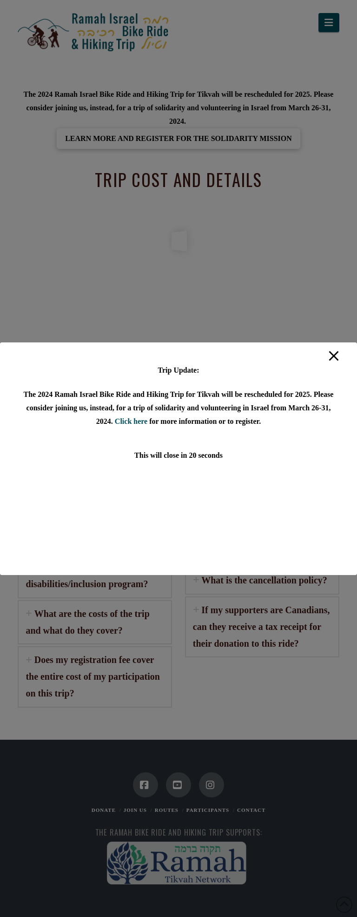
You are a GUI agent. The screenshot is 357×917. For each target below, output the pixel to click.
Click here (131, 421)
